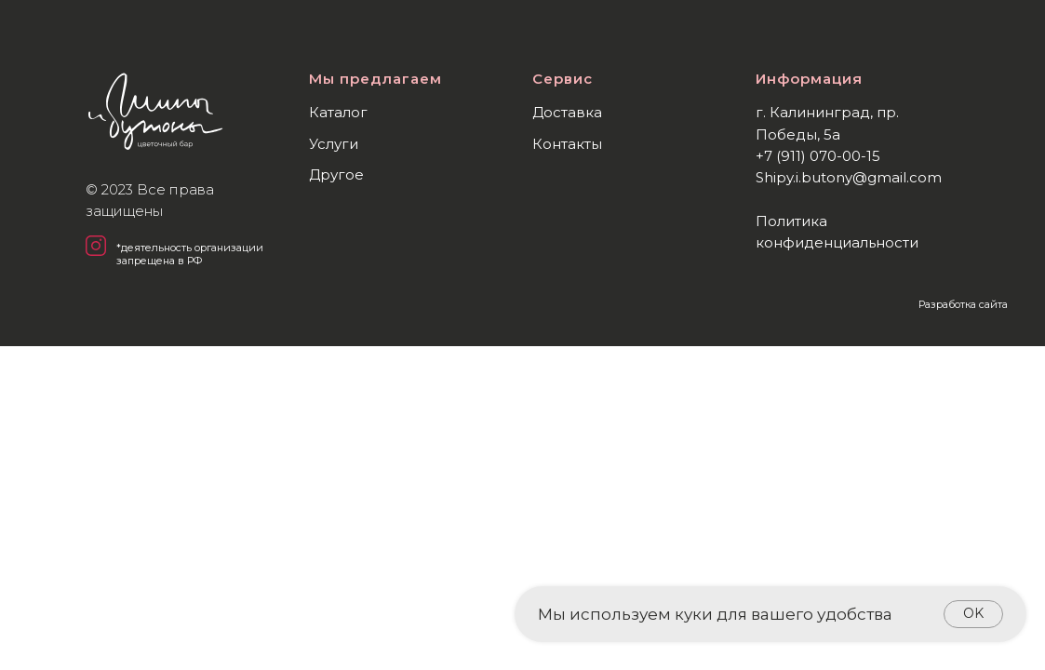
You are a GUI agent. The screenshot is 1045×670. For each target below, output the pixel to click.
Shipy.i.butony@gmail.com (849, 177)
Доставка (567, 112)
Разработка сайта (963, 304)
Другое (336, 174)
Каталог (338, 112)
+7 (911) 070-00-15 (818, 156)
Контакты (567, 144)
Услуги (333, 144)
